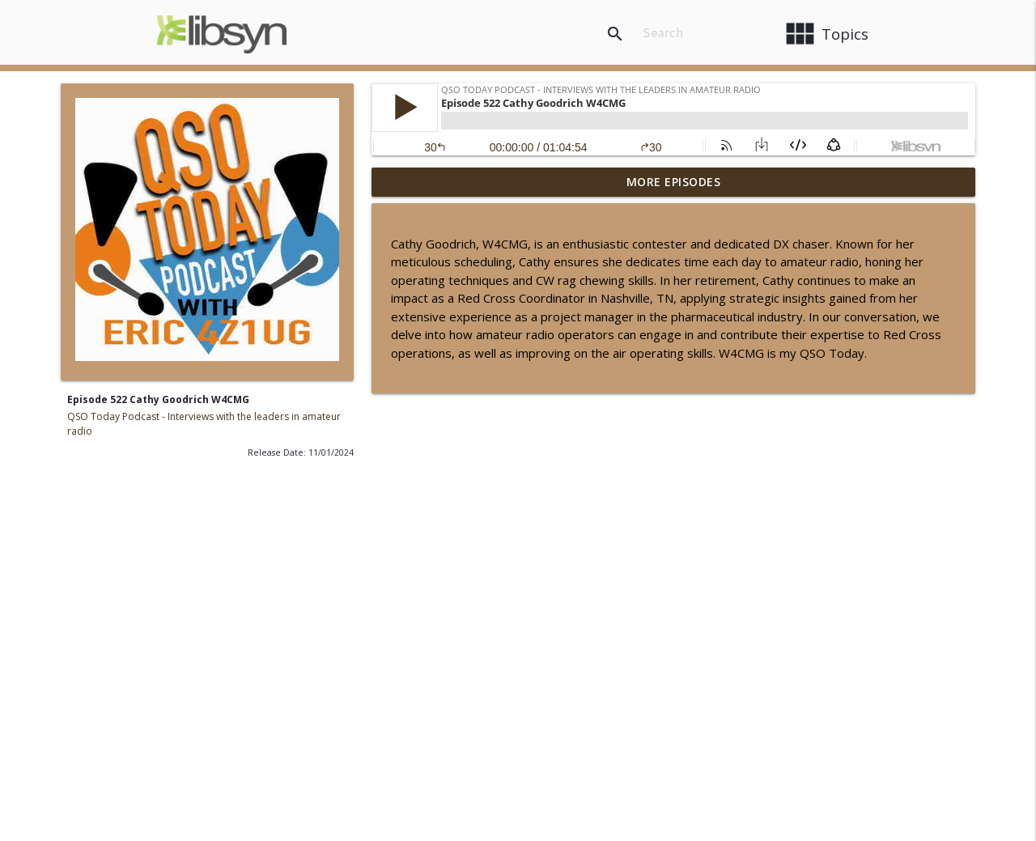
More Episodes (673, 181)
